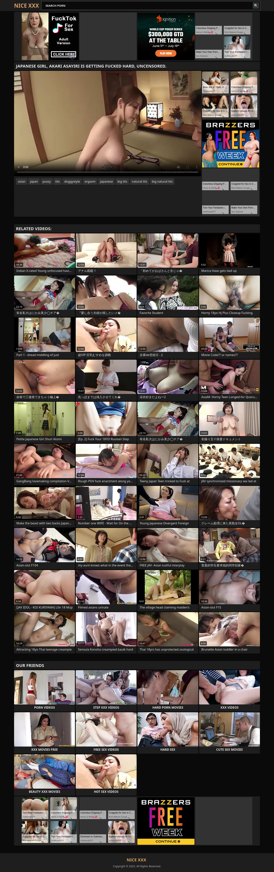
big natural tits (162, 181)
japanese (106, 181)
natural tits (139, 181)
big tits (122, 181)
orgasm (90, 181)
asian (21, 181)
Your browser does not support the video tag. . (107, 123)
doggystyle (72, 181)
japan (34, 181)
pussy (46, 181)
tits (57, 181)
